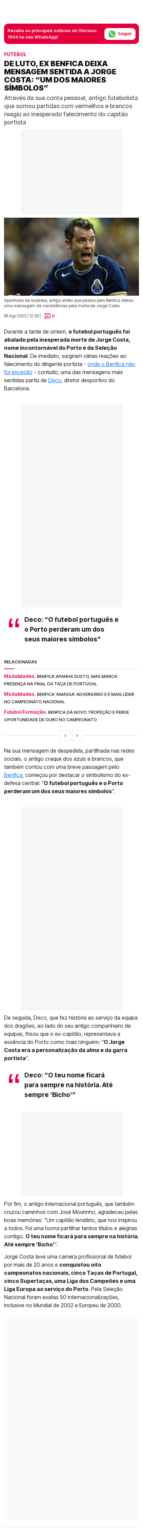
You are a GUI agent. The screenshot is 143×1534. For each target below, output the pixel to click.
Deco (54, 380)
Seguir (120, 34)
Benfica (13, 775)
